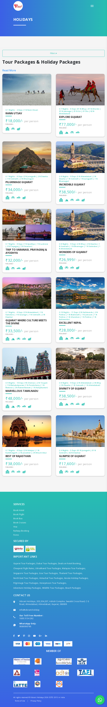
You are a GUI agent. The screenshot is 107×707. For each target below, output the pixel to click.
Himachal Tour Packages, (51, 578)
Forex (16, 535)
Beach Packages (73, 588)
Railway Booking (21, 530)
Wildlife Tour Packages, (53, 588)
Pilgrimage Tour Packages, (26, 583)
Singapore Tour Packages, (25, 573)
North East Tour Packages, (26, 578)
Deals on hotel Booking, (69, 563)
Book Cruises (19, 522)
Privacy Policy (36, 701)
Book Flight (18, 514)
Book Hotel (18, 510)
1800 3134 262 (26, 618)
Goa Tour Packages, (48, 573)
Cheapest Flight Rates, (24, 568)
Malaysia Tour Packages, (74, 568)
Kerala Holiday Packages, (76, 578)
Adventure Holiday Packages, (27, 588)
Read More (9, 70)
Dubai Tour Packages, (46, 563)
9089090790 (25, 626)
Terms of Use (20, 701)
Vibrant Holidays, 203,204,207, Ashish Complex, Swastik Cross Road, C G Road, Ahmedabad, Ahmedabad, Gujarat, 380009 (54, 603)
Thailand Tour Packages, (71, 573)
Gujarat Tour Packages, (24, 563)
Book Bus (18, 518)
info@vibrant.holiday (29, 610)
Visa (15, 526)
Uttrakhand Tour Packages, (48, 568)
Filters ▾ (53, 53)
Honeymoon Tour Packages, (53, 583)
